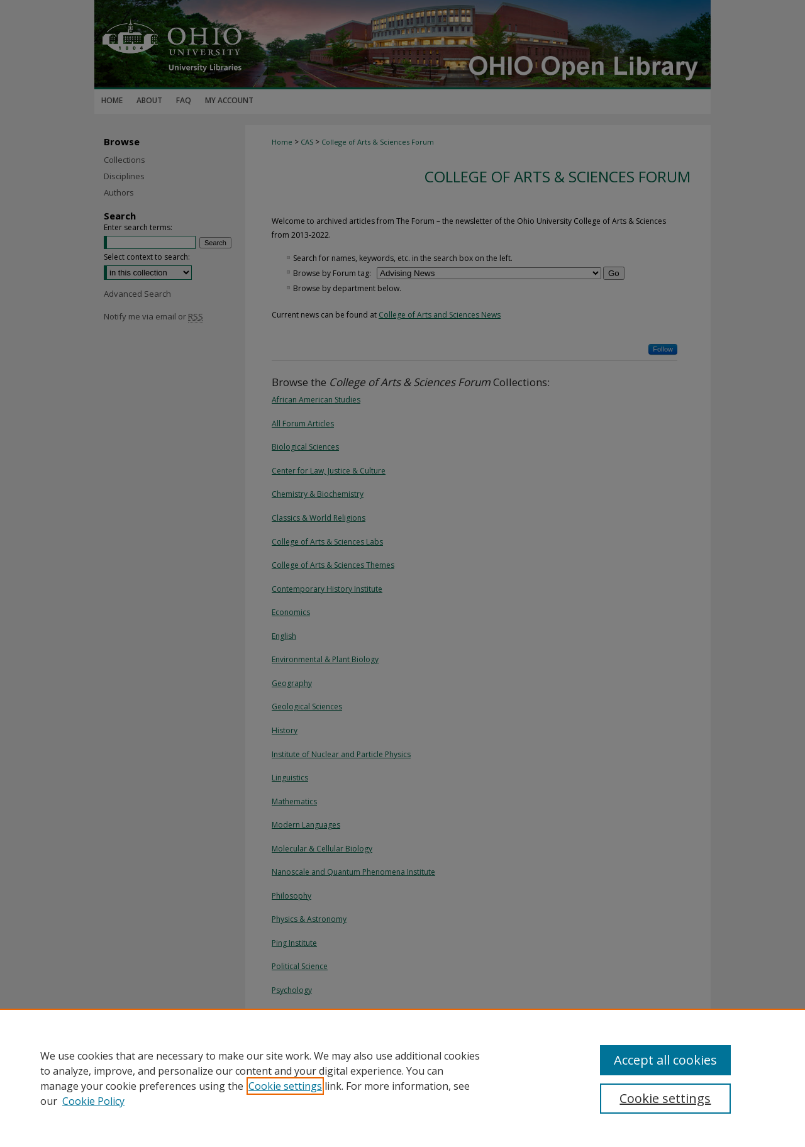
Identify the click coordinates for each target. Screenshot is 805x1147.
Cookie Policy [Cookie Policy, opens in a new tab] (93, 1101)
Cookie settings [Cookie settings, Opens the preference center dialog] (665, 1098)
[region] (402, 1078)
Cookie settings (285, 1086)
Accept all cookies (665, 1059)
